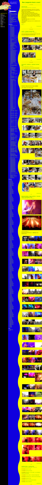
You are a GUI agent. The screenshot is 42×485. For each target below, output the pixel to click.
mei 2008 (10, 318)
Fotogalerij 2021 (12, 58)
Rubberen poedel (27, 66)
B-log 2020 (11, 31)
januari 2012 (11, 290)
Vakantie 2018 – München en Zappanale (13, 137)
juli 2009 (10, 309)
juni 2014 (10, 272)
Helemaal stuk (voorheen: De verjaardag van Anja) (13, 65)
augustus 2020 (11, 224)
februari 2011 (11, 297)
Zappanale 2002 (12, 160)
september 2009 (11, 308)
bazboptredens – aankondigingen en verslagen (12, 44)
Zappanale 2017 (12, 170)
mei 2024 (10, 195)
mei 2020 (10, 226)
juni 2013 (10, 279)
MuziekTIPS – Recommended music (13, 76)
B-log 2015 (11, 28)
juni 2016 (10, 256)
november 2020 (11, 222)
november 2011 (11, 291)
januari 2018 (11, 244)
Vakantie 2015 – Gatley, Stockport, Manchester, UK (13, 126)
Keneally (2, 18)
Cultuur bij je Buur (3, 15)
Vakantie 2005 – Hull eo (13, 110)
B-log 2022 (11, 32)
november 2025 (11, 183)
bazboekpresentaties (13, 42)
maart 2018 (10, 243)
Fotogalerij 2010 (12, 51)
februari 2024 (11, 197)
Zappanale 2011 (12, 166)
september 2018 (11, 239)
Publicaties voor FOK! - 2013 (28, 7)
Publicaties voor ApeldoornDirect (12, 79)
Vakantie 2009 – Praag (13, 115)
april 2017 (10, 250)
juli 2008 (10, 317)
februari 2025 (11, 189)
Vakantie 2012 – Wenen (13, 120)
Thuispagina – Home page (12, 13)
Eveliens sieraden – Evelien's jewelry (12, 48)
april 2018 (10, 242)
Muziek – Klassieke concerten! (12, 72)
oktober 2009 (11, 307)
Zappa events (12, 159)
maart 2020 (10, 227)
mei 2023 (10, 203)
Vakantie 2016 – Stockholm (13, 131)
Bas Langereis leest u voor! (31, 2)
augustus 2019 (11, 232)
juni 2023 (10, 202)
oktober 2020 (11, 223)
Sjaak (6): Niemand (29, 470)
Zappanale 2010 (12, 165)
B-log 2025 (11, 34)
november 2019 (11, 230)
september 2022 (11, 208)
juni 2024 (10, 194)
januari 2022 (11, 213)
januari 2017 (11, 252)
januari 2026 (11, 182)
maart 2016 (10, 258)
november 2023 (11, 199)
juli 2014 (10, 271)
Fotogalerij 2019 (12, 57)
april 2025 (10, 188)
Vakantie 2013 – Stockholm (13, 122)
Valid (11, 329)
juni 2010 (10, 302)
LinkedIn (2, 20)
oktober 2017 (11, 246)
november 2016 (11, 253)
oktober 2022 (11, 207)
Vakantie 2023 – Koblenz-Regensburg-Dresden (13, 150)
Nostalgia (11, 77)
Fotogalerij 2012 (12, 52)
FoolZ (11, 49)
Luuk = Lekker (30, 32)
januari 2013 (11, 282)
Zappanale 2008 (12, 164)
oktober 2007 (11, 323)
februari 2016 (11, 259)
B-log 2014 (11, 27)
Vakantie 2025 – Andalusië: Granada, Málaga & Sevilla (13, 155)
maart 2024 (10, 196)
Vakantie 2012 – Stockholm (13, 119)
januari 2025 (11, 190)
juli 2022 (10, 209)
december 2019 (11, 229)
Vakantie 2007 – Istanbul (13, 113)
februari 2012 (11, 289)
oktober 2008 (11, 315)
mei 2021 (10, 218)
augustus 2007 (11, 324)
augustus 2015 (11, 263)
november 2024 (11, 191)
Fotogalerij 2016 (12, 55)
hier (28, 231)
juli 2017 (10, 248)
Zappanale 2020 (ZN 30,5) (13, 172)
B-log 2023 (11, 33)
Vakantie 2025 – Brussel (13, 157)
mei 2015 (10, 265)
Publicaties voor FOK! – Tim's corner (13, 108)
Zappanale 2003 (12, 161)
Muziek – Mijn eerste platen (13, 73)
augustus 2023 (11, 201)
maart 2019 (10, 235)
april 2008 (10, 319)
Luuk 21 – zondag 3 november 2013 (28, 31)
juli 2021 (10, 217)
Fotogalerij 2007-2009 (13, 50)
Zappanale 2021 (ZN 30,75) (14, 173)
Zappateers (2, 24)
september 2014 (11, 270)
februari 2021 (11, 220)
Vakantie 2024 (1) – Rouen (13, 152)
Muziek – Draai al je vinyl (13, 70)
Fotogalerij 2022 (12, 59)
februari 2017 (11, 251)
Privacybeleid (11, 22)
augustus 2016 (11, 255)
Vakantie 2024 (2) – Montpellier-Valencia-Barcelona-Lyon (13, 154)
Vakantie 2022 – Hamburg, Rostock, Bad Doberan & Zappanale (13, 148)
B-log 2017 (11, 29)
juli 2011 (10, 294)
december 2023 (11, 198)
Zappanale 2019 (12, 171)
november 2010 (11, 299)
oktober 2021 (11, 215)
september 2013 (11, 277)
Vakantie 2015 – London (13, 128)
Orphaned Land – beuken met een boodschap (33, 476)
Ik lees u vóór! (11, 20)
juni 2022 (10, 210)
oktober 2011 (11, 292)
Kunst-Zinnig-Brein (3, 19)
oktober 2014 (11, 269)
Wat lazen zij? (12, 158)
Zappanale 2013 (12, 167)
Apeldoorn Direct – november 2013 (28, 466)
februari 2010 (11, 305)
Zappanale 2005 (12, 162)
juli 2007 (10, 325)
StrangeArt (2, 21)
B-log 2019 (11, 30)
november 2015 (11, 261)
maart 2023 (10, 204)
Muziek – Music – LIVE (13, 74)
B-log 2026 (11, 35)
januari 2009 (11, 313)
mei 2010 (10, 303)
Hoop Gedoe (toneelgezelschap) (12, 67)
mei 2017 (10, 249)
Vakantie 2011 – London (13, 117)
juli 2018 (10, 240)
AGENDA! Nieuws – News (13, 25)
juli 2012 (10, 286)
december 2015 (11, 260)
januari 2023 (11, 205)
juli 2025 (10, 186)
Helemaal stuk (11, 18)
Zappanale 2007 (12, 163)
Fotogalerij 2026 (12, 61)
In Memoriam (12, 68)
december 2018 (11, 237)
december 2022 (11, 206)
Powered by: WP (3, 26)
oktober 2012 (11, 284)
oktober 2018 (11, 238)
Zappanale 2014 (12, 168)
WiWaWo (2, 23)
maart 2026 (10, 181)
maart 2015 (10, 266)
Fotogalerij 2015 (12, 54)
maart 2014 (10, 274)
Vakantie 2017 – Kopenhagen (12, 133)
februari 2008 (11, 320)
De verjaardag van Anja (3, 16)
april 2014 (10, 273)
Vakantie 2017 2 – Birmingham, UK (12, 134)
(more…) (23, 24)
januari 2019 (11, 236)
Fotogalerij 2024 (12, 60)
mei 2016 (10, 257)
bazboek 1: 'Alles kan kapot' (14, 37)
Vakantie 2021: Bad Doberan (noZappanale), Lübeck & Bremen (13, 145)
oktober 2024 (11, 192)
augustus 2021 (11, 216)
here (32, 232)
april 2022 (10, 211)
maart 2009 (10, 312)
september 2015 (11, 262)
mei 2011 (10, 295)
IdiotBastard (2, 17)
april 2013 (10, 280)
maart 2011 (10, 296)
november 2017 (11, 245)
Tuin (10, 109)
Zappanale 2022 (12, 174)
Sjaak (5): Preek (24, 6)
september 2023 (11, 200)
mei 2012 (10, 287)
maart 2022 (10, 212)
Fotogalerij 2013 (12, 53)
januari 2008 (11, 321)
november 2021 (11, 214)
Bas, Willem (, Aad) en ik (12, 19)
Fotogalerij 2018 (12, 56)
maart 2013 (10, 281)
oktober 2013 (11, 276)
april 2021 (10, 219)
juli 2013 (10, 278)
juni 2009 (10, 310)
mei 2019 (10, 234)
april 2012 (10, 288)
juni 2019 (10, 233)
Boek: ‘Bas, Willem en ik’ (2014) (13, 17)
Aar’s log (2, 14)
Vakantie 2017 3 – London (13, 135)
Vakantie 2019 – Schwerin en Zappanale (13, 141)
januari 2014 (11, 275)
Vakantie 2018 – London (13, 136)
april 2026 (10, 180)
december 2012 (11, 283)
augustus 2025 (11, 185)
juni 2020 (10, 225)
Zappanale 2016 (12, 169)
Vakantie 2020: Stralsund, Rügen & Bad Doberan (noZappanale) (13, 143)
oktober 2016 (11, 254)
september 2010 (11, 300)
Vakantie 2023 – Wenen (13, 151)
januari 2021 (11, 221)
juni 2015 (10, 264)
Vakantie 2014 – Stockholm (13, 123)
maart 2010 (10, 304)
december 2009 (11, 306)
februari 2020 (11, 228)
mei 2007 (10, 326)
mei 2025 (10, 187)
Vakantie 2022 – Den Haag (13, 146)
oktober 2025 (11, 184)
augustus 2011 (11, 293)
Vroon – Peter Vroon (3, 22)
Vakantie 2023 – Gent (13, 149)
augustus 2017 (11, 247)
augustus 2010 (11, 301)
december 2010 (11, 298)
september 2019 (11, 231)
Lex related (11, 69)
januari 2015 (11, 267)
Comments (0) (39, 26)
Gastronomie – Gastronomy (14, 63)
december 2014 (11, 268)
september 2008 (11, 316)
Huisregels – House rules (12, 21)
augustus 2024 (11, 193)
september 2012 (11, 285)
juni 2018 (10, 241)
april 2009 (10, 311)
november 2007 (11, 322)
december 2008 (11, 314)
